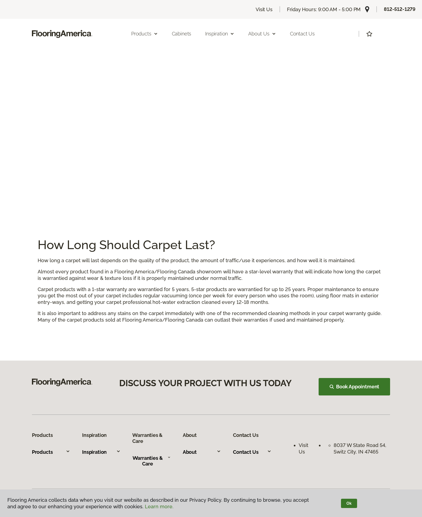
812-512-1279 (399, 9)
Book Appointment (354, 386)
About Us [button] (262, 34)
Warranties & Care (152, 461)
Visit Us (264, 9)
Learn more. (159, 506)
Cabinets (181, 34)
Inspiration (101, 452)
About (202, 452)
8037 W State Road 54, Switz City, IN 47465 (361, 448)
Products (51, 452)
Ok (349, 503)
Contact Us (302, 34)
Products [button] (144, 34)
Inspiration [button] (219, 34)
